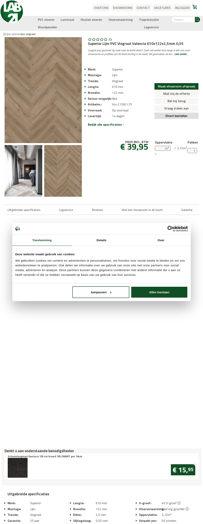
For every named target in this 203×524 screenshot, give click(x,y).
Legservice (151, 27)
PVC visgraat (28, 34)
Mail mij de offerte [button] (176, 93)
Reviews (97, 209)
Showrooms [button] (122, 7)
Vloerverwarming (120, 19)
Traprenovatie (149, 19)
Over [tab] (161, 240)
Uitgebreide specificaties (24, 209)
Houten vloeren (91, 19)
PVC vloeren (46, 19)
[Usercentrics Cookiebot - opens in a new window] (170, 229)
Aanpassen (101, 292)
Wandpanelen (47, 27)
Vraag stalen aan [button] (176, 108)
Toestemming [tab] (42, 240)
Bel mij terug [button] (177, 101)
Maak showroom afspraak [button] (176, 86)
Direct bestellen (176, 115)
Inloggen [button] (182, 7)
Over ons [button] (101, 7)
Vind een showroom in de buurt (142, 209)
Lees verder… (181, 54)
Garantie (186, 209)
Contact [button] (143, 7)
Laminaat (67, 19)
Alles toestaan (159, 292)
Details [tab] (101, 240)
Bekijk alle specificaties (106, 124)
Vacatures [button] (162, 7)
